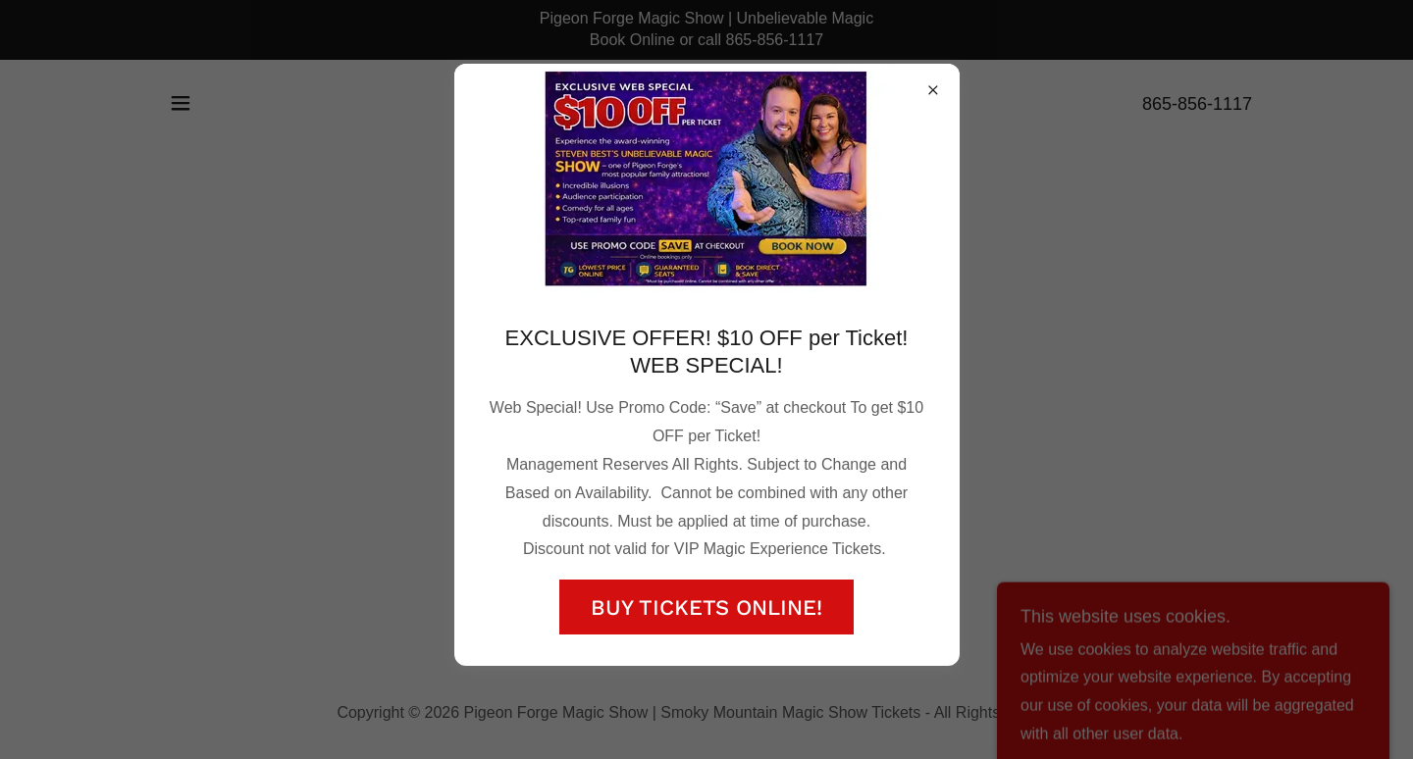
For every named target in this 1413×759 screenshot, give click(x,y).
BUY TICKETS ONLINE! (706, 607)
